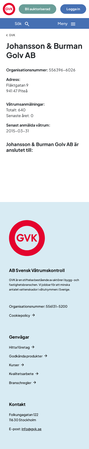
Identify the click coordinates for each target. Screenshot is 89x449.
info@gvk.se (32, 429)
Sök (22, 24)
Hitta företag (19, 347)
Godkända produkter (25, 356)
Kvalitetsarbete (21, 373)
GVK (12, 35)
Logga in (73, 9)
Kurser (14, 365)
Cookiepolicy (19, 315)
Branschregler (20, 382)
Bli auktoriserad (37, 9)
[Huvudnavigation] (67, 23)
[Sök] (22, 23)
